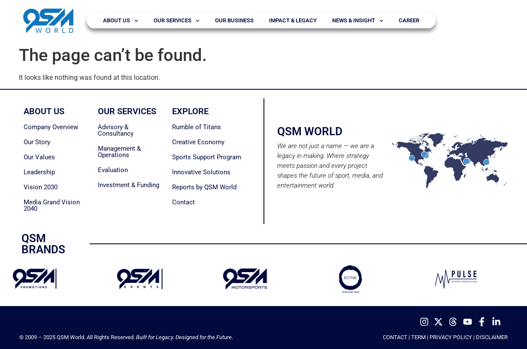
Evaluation (113, 170)
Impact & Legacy (293, 20)
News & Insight (357, 21)
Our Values (39, 157)
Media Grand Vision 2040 (52, 205)
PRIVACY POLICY (451, 337)
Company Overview (51, 127)
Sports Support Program (206, 157)
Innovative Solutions (201, 172)
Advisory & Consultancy (115, 130)
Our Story (37, 142)
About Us (120, 21)
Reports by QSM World (204, 187)
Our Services (177, 21)
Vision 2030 (41, 187)
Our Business (234, 20)
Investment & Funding (128, 185)
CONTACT (395, 337)
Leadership (39, 172)
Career (409, 20)
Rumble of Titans (196, 127)
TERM (418, 337)
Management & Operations (119, 152)
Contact (183, 202)
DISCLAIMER (492, 337)
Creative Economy (198, 142)
